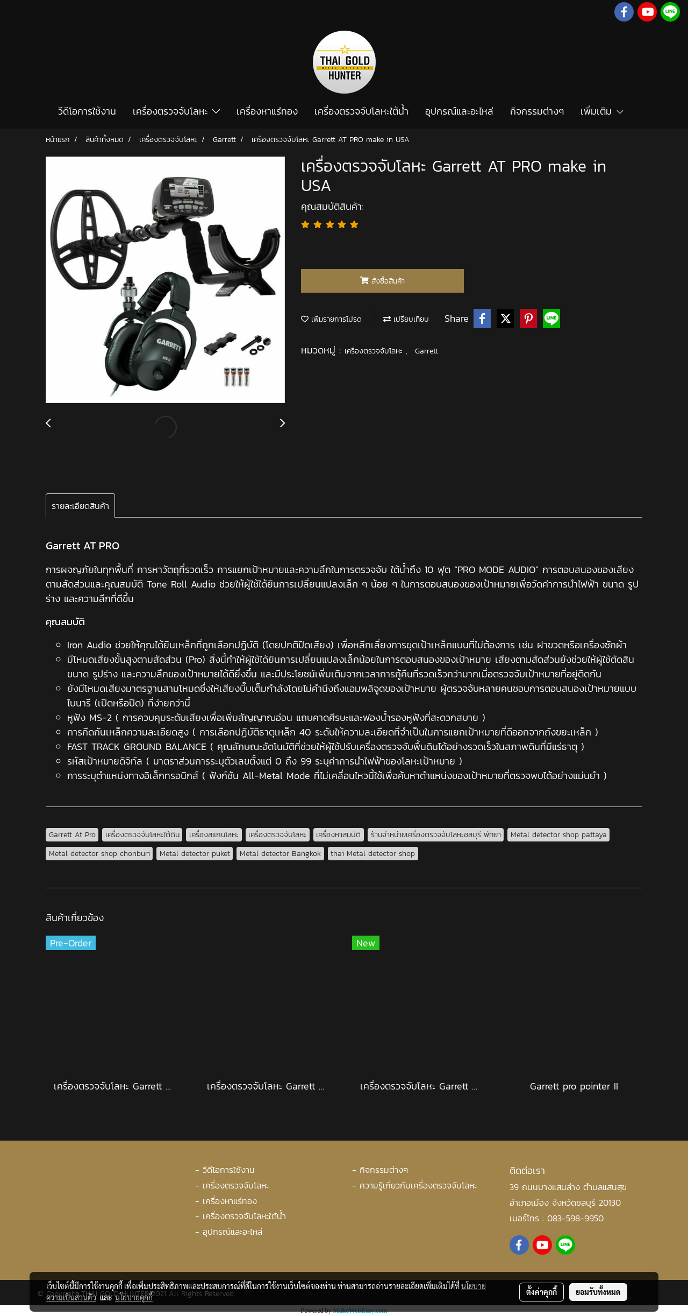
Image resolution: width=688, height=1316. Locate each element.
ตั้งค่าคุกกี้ (541, 1292)
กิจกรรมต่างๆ (537, 111)
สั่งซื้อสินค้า (382, 281)
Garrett (426, 351)
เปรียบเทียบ (406, 319)
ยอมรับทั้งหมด (598, 1292)
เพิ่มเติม (602, 111)
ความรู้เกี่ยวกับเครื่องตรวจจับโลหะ (418, 1185)
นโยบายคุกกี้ (134, 1297)
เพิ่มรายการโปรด (331, 319)
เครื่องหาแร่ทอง (267, 111)
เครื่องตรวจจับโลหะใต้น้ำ (361, 111)
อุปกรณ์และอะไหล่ (459, 111)
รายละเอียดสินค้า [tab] (80, 505)
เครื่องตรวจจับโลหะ (176, 111)
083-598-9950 (575, 1218)
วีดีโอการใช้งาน (87, 111)
